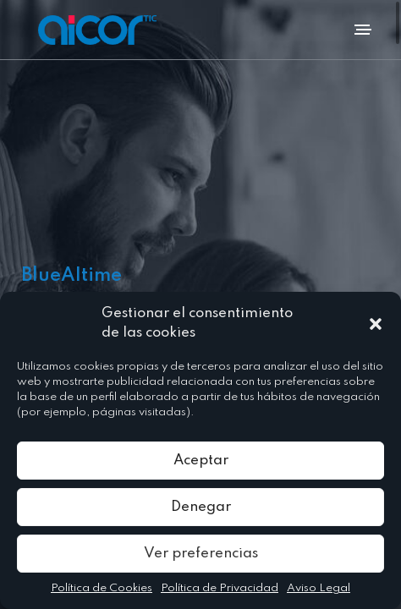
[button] (375, 323)
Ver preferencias (201, 553)
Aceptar (200, 460)
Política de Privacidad (219, 588)
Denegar (201, 507)
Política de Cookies (101, 588)
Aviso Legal (318, 588)
